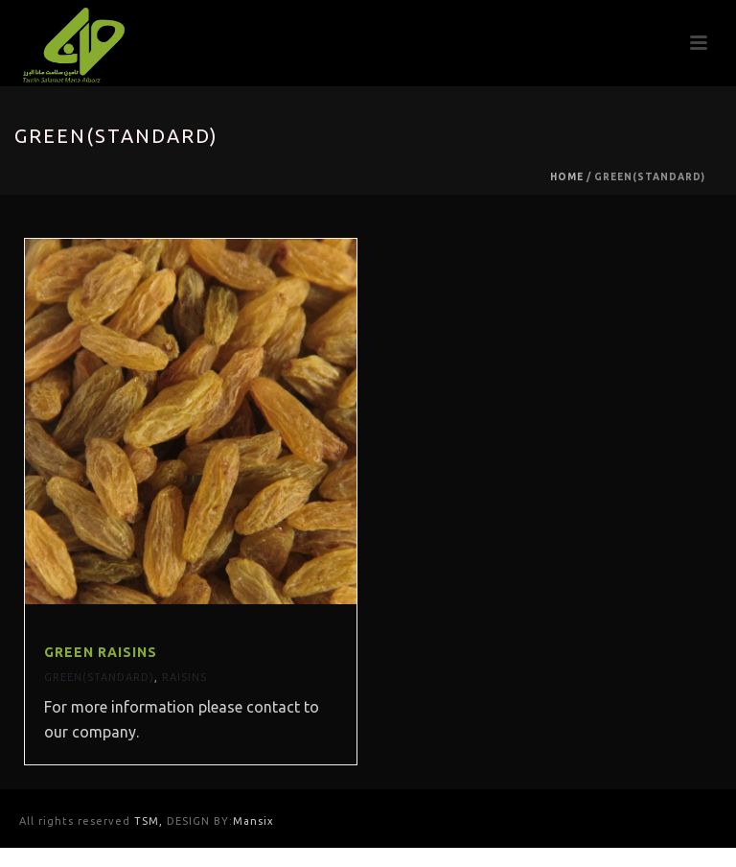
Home (567, 177)
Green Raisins (100, 652)
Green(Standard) (99, 677)
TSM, (150, 821)
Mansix (253, 821)
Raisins (184, 677)
